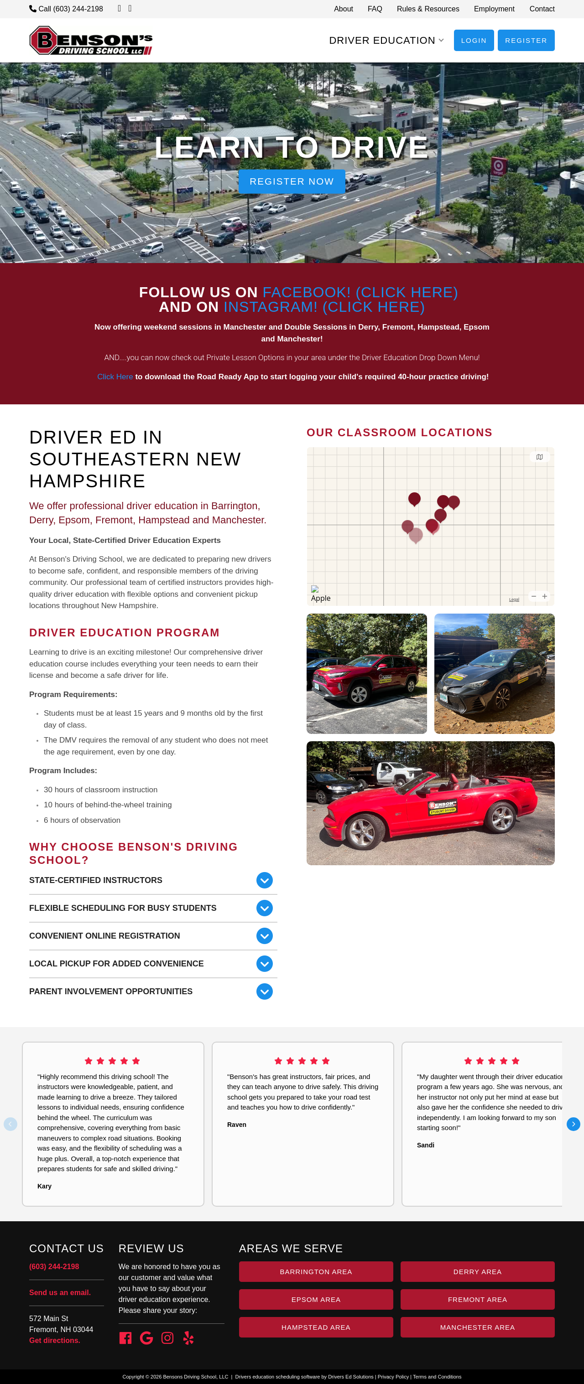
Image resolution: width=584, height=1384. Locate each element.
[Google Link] (146, 1339)
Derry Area (478, 1272)
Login (474, 40)
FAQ (375, 9)
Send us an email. (60, 1292)
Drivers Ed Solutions (351, 1376)
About (343, 9)
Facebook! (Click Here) (361, 292)
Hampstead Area (316, 1327)
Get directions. (54, 1340)
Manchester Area (477, 1327)
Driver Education (382, 40)
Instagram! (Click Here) (324, 307)
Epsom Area (316, 1299)
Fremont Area (477, 1299)
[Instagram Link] (167, 1339)
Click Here (114, 376)
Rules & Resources (428, 9)
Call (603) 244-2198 (66, 9)
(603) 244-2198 (54, 1266)
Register (526, 40)
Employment (494, 9)
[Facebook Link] (125, 1339)
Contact (542, 9)
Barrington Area (316, 1272)
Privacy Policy (393, 1376)
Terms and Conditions (437, 1376)
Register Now (292, 181)
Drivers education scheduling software (277, 1376)
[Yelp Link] (188, 1339)
